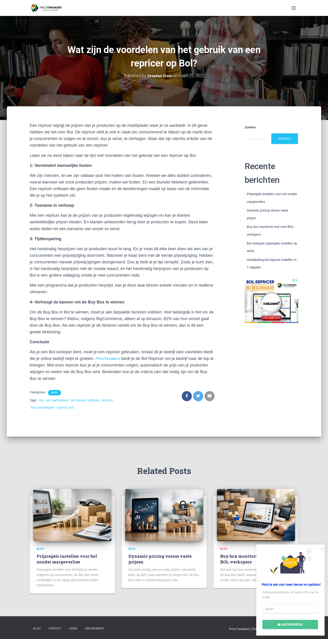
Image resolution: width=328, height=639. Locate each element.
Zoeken (250, 127)
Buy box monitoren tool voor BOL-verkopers (250, 559)
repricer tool (65, 407)
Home (73, 628)
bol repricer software (85, 400)
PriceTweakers (109, 358)
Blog (54, 392)
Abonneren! (287, 624)
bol (41, 400)
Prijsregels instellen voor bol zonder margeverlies (67, 559)
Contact (55, 628)
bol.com (107, 400)
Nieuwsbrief (94, 628)
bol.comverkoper (43, 407)
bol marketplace (57, 400)
